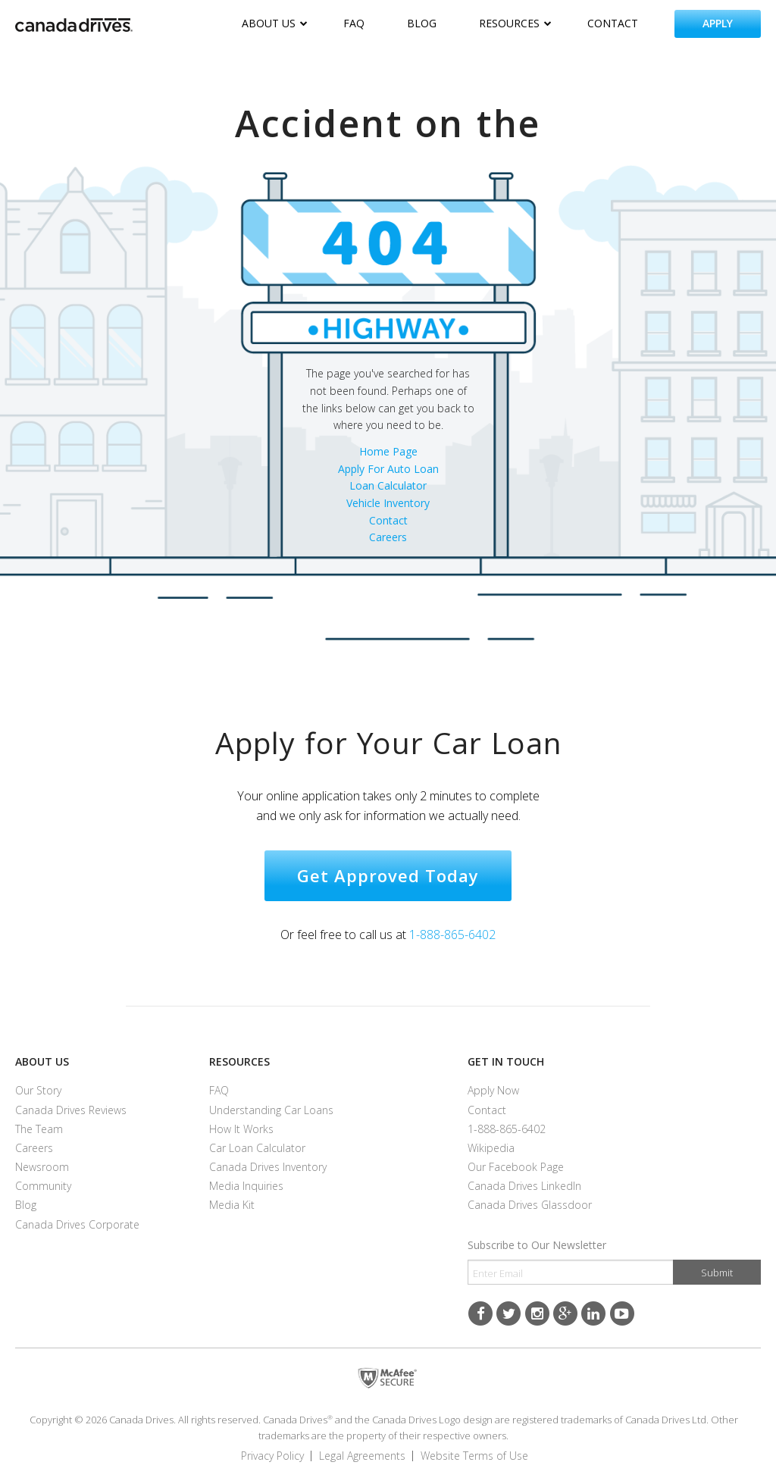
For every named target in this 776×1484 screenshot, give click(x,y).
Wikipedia (491, 1148)
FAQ (219, 1090)
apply (717, 23)
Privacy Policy (272, 1456)
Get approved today (388, 875)
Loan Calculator (388, 485)
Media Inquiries (246, 1186)
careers (34, 1148)
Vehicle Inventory (388, 503)
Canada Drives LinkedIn (524, 1186)
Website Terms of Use (474, 1456)
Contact (388, 520)
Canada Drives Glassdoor (530, 1205)
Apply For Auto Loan (388, 469)
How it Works (241, 1129)
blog (421, 23)
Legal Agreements (362, 1456)
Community (43, 1186)
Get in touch (506, 1061)
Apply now (493, 1090)
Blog (25, 1205)
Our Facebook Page (516, 1167)
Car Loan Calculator (257, 1148)
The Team (39, 1129)
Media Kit (232, 1205)
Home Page (388, 451)
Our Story (38, 1090)
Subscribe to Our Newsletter (537, 1245)
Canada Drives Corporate (77, 1224)
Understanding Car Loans (271, 1110)
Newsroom (42, 1167)
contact (612, 23)
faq (354, 23)
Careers (388, 537)
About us (42, 1061)
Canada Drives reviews (71, 1110)
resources (515, 23)
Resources (239, 1061)
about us (275, 23)
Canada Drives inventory (268, 1167)
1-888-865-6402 (452, 934)
